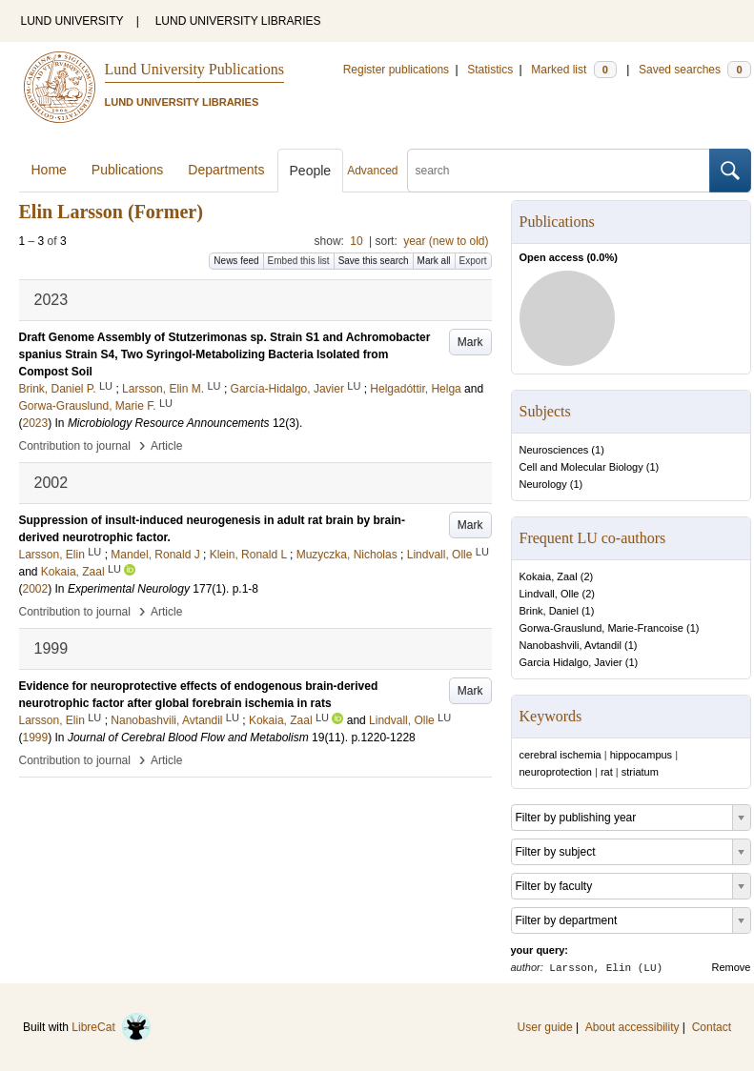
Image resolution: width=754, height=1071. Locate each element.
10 (356, 241)
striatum (640, 772)
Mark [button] (470, 342)
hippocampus (641, 754)
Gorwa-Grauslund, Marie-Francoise (601, 628)
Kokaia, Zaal (549, 576)
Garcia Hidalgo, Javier (571, 662)
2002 (36, 589)
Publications (128, 169)
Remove (731, 967)
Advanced (372, 170)
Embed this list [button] (299, 260)
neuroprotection (556, 772)
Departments (226, 169)
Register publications (396, 69)
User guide (545, 1027)
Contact (711, 1027)
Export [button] (473, 260)
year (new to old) (445, 241)
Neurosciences (554, 449)
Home (49, 169)
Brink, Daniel (549, 610)
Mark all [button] (434, 260)
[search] (558, 170)
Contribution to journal (75, 446)
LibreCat (111, 1027)
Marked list (573, 69)
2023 (36, 423)
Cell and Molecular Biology (581, 467)
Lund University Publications (194, 69)
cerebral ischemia (560, 754)
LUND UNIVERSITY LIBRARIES (238, 21)
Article (166, 446)
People (311, 170)
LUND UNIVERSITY (72, 21)
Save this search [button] (373, 260)
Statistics (490, 69)
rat (607, 772)
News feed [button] (236, 260)
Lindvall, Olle (550, 593)
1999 (36, 737)
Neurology (543, 484)
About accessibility (632, 1027)
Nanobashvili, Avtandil (571, 645)
